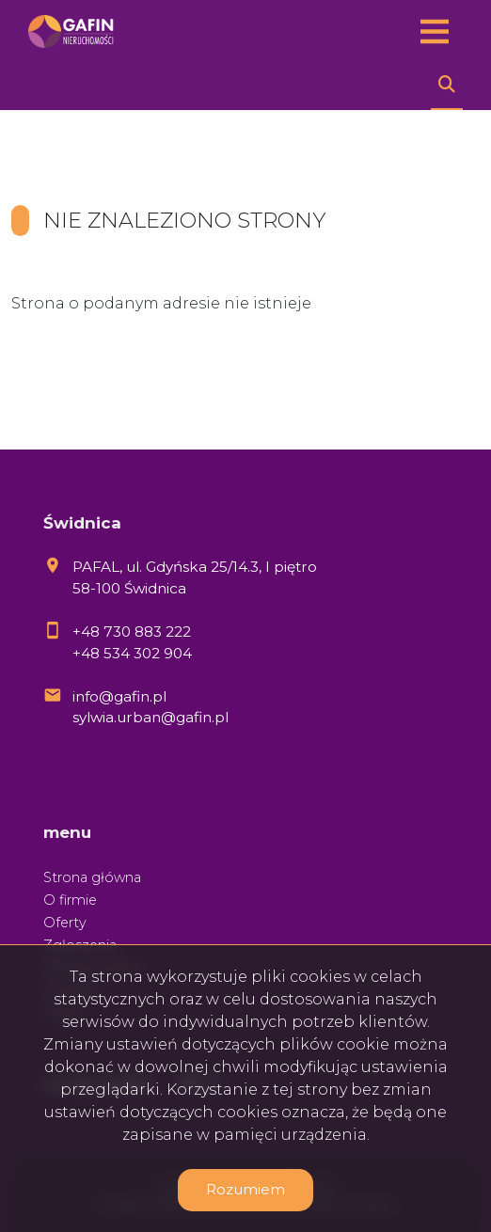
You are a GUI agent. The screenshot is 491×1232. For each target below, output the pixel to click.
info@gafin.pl (119, 696)
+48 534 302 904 (132, 653)
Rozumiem (245, 1189)
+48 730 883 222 (131, 631)
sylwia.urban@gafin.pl (150, 717)
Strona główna (92, 877)
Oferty (65, 922)
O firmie (70, 900)
